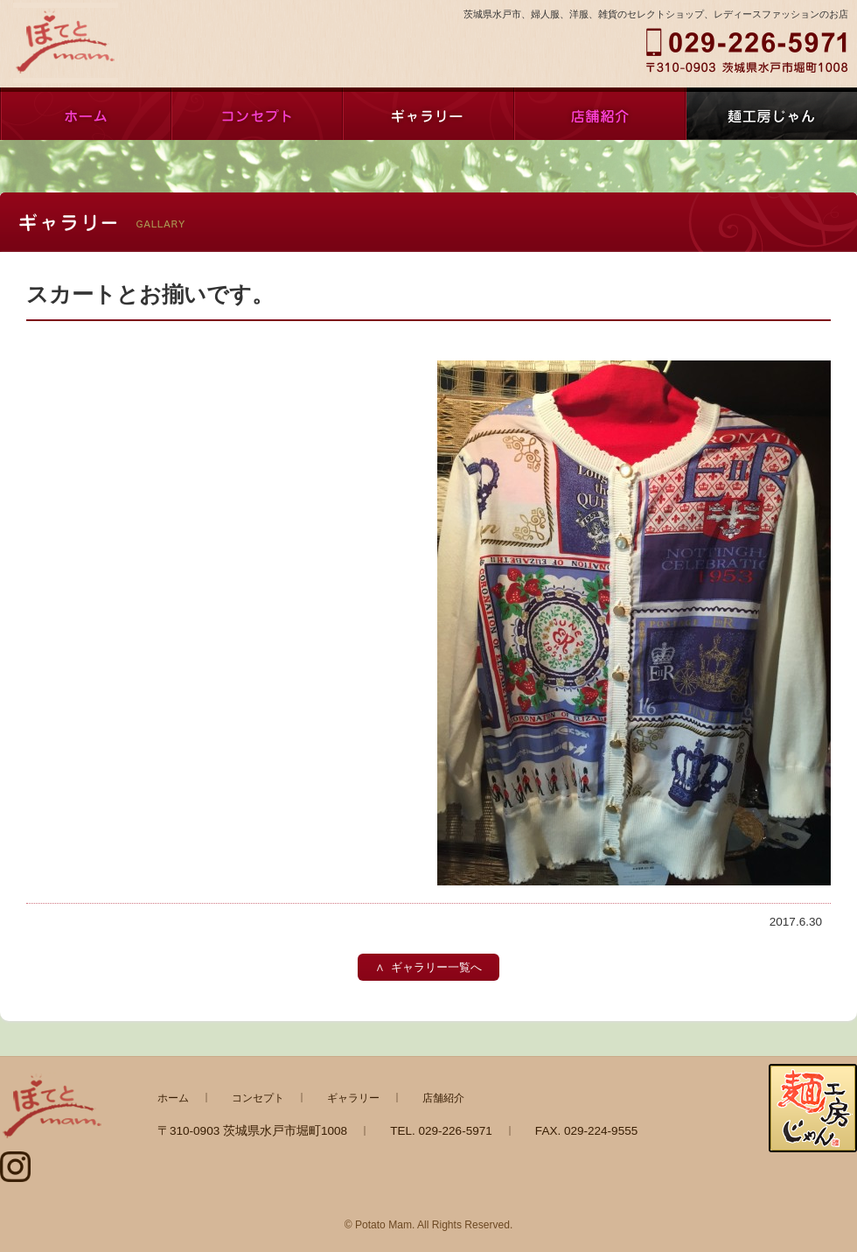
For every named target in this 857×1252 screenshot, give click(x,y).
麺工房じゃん (771, 113)
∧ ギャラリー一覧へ (428, 967)
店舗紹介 (600, 113)
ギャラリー (428, 113)
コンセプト (257, 113)
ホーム (85, 113)
